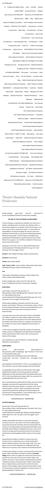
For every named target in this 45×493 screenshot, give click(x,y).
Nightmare (29, 99)
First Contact (34, 72)
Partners (21, 107)
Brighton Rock (39, 18)
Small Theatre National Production (33, 126)
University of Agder (21, 172)
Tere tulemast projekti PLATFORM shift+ (16, 153)
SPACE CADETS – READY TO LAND (15, 134)
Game (41, 72)
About (27, 7)
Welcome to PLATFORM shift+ (34, 180)
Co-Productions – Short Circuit (34, 34)
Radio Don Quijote (23, 118)
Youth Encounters (38, 184)
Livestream (33, 88)
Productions (39, 115)
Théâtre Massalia (14, 161)
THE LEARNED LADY (37, 157)
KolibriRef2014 (7, 88)
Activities (33, 7)
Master (26, 91)
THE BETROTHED (14, 157)
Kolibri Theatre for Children (35, 84)
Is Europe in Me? (38, 76)
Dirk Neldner (16, 53)
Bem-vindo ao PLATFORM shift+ (14, 15)
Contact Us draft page (36, 45)
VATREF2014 (39, 176)
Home (17, 76)
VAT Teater (30, 176)
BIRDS (27, 18)
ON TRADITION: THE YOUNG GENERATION (20, 103)
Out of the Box (39, 103)
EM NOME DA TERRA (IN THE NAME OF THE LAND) (28, 61)
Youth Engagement (37, 188)
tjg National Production (36, 165)
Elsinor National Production (16, 57)
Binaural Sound (19, 18)
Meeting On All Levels (36, 91)
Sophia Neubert (38, 130)
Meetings (6, 95)
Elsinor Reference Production (34, 57)
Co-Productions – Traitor (36, 41)
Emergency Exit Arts (10, 65)
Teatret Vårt (19, 138)
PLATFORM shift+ (7, 3)
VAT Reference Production (18, 176)
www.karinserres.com (17, 398)
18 (5, 7)
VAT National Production (36, 172)
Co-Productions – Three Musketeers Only (15, 41)
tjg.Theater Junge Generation (34, 168)
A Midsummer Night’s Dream (15, 7)
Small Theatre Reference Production (21, 130)
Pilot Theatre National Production (33, 111)
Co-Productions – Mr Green (35, 30)
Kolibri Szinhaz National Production (32, 80)
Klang (19, 80)
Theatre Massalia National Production (32, 161)
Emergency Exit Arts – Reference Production (30, 68)
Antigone (40, 11)
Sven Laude (39, 134)
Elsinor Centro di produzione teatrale (32, 53)
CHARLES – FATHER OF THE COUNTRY (15, 26)
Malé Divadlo (9, 91)
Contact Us (25, 45)
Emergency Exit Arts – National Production (30, 65)
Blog (31, 18)
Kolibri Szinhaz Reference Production (15, 84)
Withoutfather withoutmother (22, 184)
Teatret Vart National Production (33, 138)
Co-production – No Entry (35, 26)
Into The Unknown (26, 76)
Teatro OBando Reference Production (32, 149)
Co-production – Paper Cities (17, 30)
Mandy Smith (19, 91)
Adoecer (40, 7)
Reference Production (36, 118)
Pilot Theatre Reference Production (24, 115)
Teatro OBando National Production (32, 145)
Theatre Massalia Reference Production (16, 165)
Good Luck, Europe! (8, 76)
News (41, 95)
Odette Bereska (38, 99)
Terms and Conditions (36, 153)
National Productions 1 (31, 95)
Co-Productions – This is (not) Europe (32, 38)
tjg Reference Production (17, 168)
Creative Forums (17, 49)
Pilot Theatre (39, 107)
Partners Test (30, 107)
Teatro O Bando (38, 141)
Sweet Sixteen (10, 138)
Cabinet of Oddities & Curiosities (12, 22)
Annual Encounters (30, 11)
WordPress (39, 487)
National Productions (17, 95)
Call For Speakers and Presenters (33, 22)
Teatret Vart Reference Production (22, 141)
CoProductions (7, 49)
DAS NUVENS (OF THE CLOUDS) (33, 49)
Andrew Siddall (19, 11)
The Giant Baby (24, 157)
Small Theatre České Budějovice (33, 122)
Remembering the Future (15, 122)
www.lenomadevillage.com (17, 474)
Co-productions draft (14, 45)
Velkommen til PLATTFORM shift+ (14, 180)
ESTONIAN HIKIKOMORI (12, 72)
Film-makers (24, 72)
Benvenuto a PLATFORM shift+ (34, 15)
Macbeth (40, 88)
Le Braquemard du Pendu (20, 88)
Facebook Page (29, 398)
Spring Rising (30, 134)
